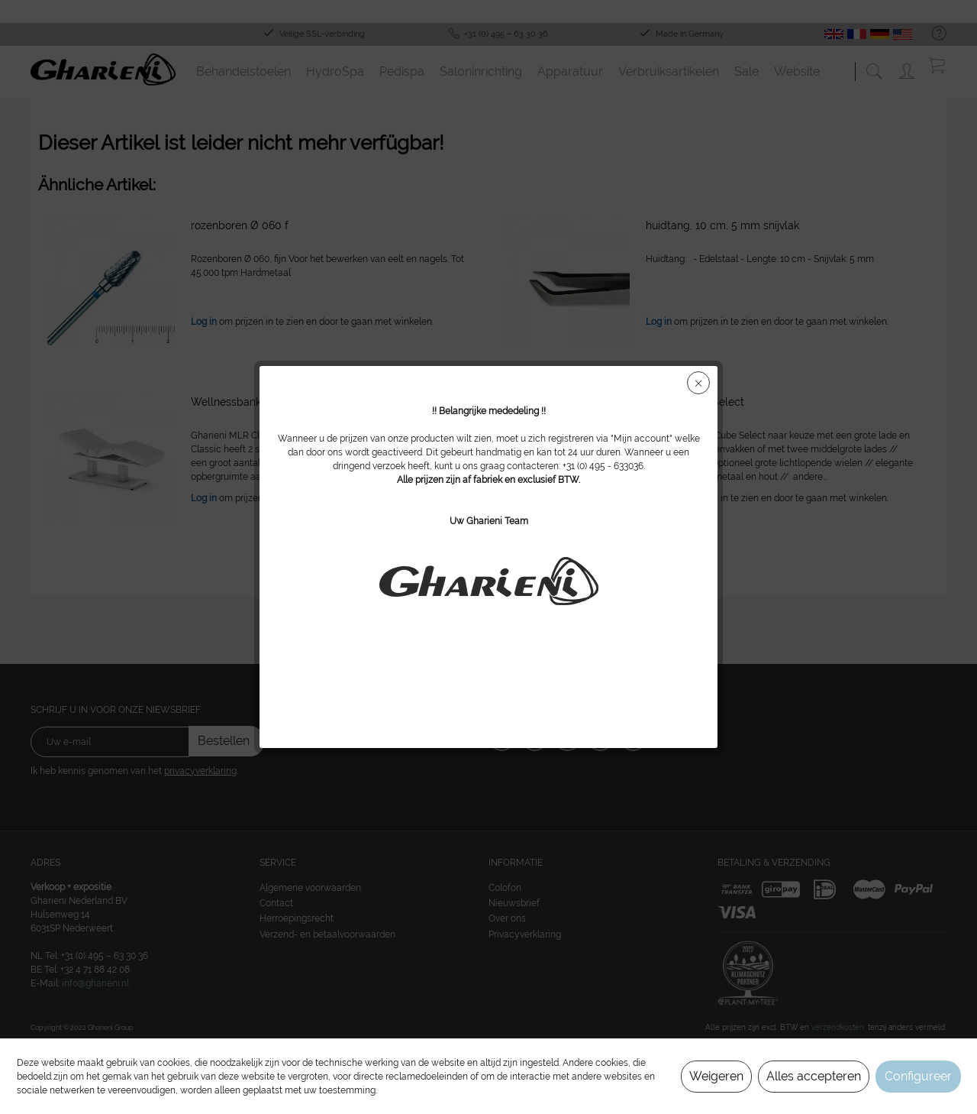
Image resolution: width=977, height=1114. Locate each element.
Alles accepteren (813, 1076)
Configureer (918, 1076)
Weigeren (716, 1076)
